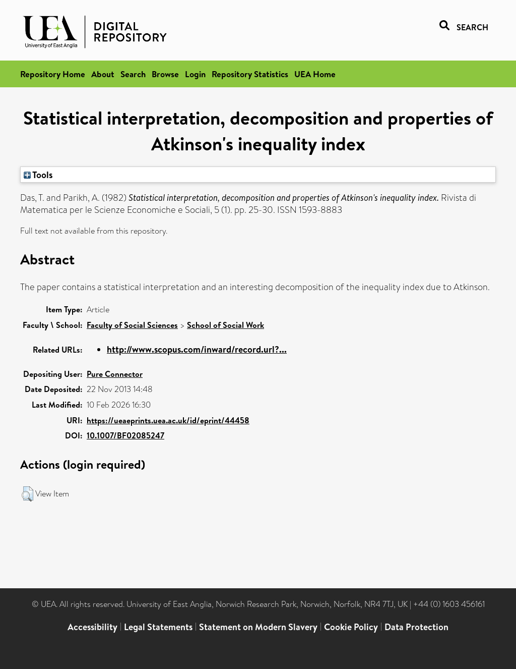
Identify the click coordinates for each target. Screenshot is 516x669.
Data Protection (416, 627)
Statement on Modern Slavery (258, 627)
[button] (27, 493)
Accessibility (92, 627)
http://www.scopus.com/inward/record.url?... (197, 349)
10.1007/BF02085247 (125, 435)
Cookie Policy (351, 627)
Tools (38, 174)
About (102, 74)
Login (195, 74)
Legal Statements (158, 627)
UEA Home (315, 74)
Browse (165, 74)
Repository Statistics (250, 74)
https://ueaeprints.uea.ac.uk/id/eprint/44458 (168, 420)
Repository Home (52, 74)
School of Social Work (225, 324)
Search (133, 74)
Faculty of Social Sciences (132, 324)
